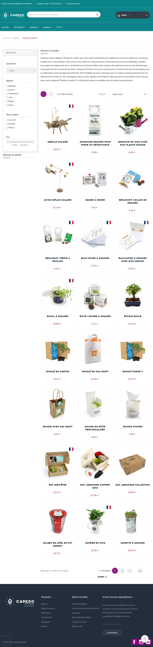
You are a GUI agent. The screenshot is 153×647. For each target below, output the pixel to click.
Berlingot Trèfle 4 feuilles (57, 260)
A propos (76, 612)
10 (140, 571)
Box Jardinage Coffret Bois (95, 486)
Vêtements (46, 612)
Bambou (12, 86)
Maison (44, 604)
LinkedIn (148, 642)
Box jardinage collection (133, 484)
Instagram (141, 642)
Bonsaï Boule (132, 316)
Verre (11, 105)
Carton (12, 89)
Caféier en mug (95, 543)
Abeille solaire (58, 142)
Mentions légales (79, 604)
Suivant (103, 577)
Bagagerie (45, 621)
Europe (12, 123)
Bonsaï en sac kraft (95, 371)
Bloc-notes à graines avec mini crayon (132, 260)
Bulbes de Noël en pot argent (57, 544)
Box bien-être (57, 484)
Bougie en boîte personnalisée (95, 428)
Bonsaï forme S (133, 371)
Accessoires (46, 617)
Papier (11, 101)
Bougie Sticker (132, 426)
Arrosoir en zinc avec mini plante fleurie (132, 143)
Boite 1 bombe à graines (95, 316)
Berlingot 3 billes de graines (133, 201)
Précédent (104, 571)
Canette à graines (133, 543)
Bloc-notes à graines (95, 258)
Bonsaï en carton (57, 371)
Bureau (44, 626)
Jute (11, 97)
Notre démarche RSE (81, 617)
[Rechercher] (64, 14)
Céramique (13, 93)
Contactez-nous (73, 3)
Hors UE (12, 120)
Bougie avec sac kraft (57, 426)
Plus (59, 27)
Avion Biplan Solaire (57, 200)
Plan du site (77, 626)
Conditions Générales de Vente (85, 608)
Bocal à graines (57, 316)
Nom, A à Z (130, 94)
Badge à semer (95, 200)
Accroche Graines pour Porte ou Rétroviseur (95, 143)
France (11, 127)
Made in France (48, 608)
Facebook (134, 642)
